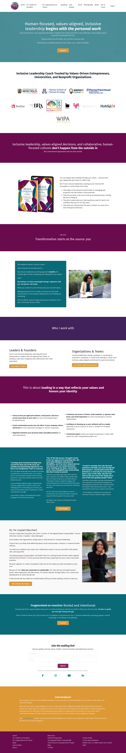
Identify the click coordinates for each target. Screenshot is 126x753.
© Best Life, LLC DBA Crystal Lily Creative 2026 (97, 745)
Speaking (64, 5)
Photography (88, 5)
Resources (51, 737)
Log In (112, 6)
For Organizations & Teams (49, 6)
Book (80, 5)
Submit (63, 667)
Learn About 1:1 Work (18, 367)
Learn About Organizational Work (85, 365)
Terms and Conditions (90, 742)
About (97, 5)
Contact (50, 749)
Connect (63, 50)
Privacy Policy (87, 739)
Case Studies (71, 6)
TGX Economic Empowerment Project (61, 744)
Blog (49, 746)
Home (22, 5)
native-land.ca (28, 720)
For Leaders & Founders (31, 6)
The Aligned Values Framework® (21, 556)
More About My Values (20, 585)
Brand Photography (55, 739)
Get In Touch (103, 6)
